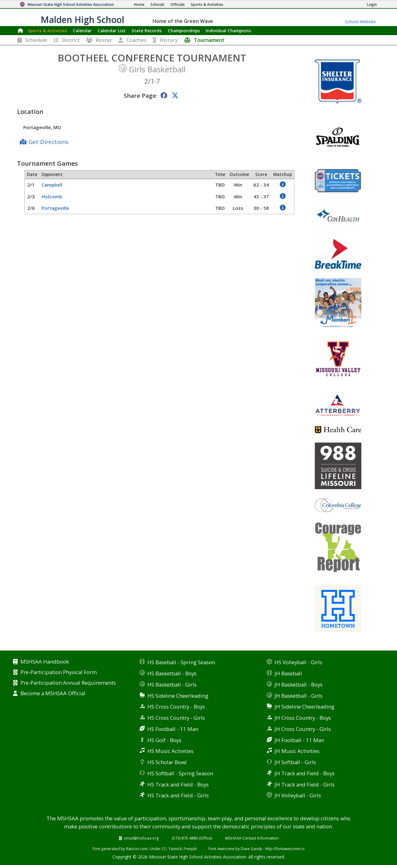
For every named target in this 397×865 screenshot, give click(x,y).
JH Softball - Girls (295, 762)
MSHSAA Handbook (44, 662)
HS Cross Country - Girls (176, 717)
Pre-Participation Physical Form (58, 672)
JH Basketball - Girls (298, 695)
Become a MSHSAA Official (52, 694)
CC (164, 848)
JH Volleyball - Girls (297, 795)
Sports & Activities (47, 31)
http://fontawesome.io (285, 848)
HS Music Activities (170, 751)
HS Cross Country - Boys (176, 706)
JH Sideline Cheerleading (304, 706)
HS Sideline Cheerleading (177, 695)
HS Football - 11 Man (172, 728)
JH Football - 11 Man (299, 740)
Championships (184, 31)
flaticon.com (137, 848)
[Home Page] (139, 4)
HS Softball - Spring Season (180, 773)
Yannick (175, 848)
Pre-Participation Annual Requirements (68, 683)
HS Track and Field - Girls (178, 795)
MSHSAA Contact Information (252, 838)
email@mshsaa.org (141, 838)
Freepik (190, 848)
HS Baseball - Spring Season (181, 662)
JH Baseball (288, 673)
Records (147, 31)
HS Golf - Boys (164, 740)
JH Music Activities (296, 751)
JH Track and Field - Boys (304, 773)
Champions (228, 31)
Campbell (52, 185)
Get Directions (49, 142)
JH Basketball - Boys (298, 684)
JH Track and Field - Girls (304, 784)
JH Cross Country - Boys (302, 717)
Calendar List (112, 31)
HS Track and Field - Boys (178, 784)
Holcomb (52, 196)
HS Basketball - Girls (172, 684)
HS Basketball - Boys (172, 673)
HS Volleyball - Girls (298, 662)
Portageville (55, 208)
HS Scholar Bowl (167, 762)
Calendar (82, 31)
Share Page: (140, 95)
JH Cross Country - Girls (302, 728)
